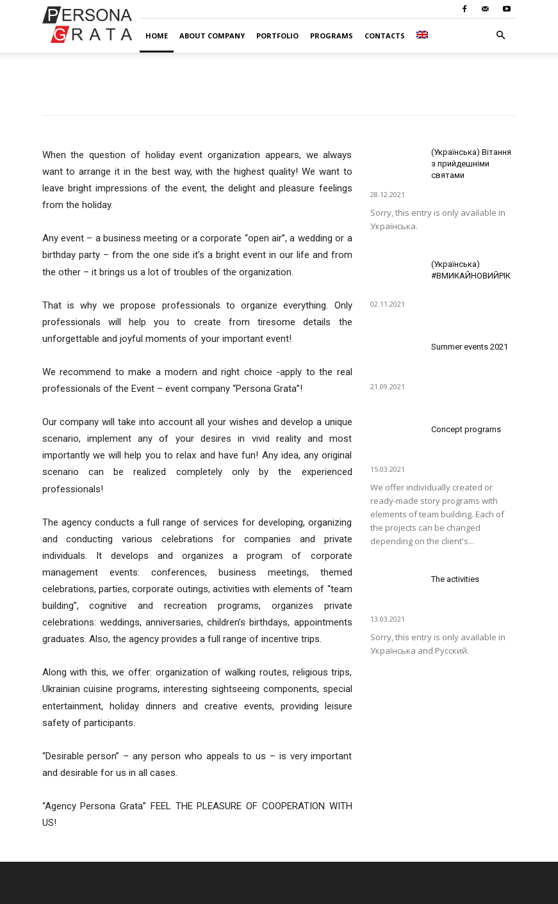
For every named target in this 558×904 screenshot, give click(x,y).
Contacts (385, 35)
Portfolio (277, 35)
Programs (331, 35)
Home (156, 35)
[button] (501, 35)
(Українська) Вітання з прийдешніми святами (471, 163)
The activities (455, 579)
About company (212, 35)
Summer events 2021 (469, 346)
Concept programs (466, 429)
